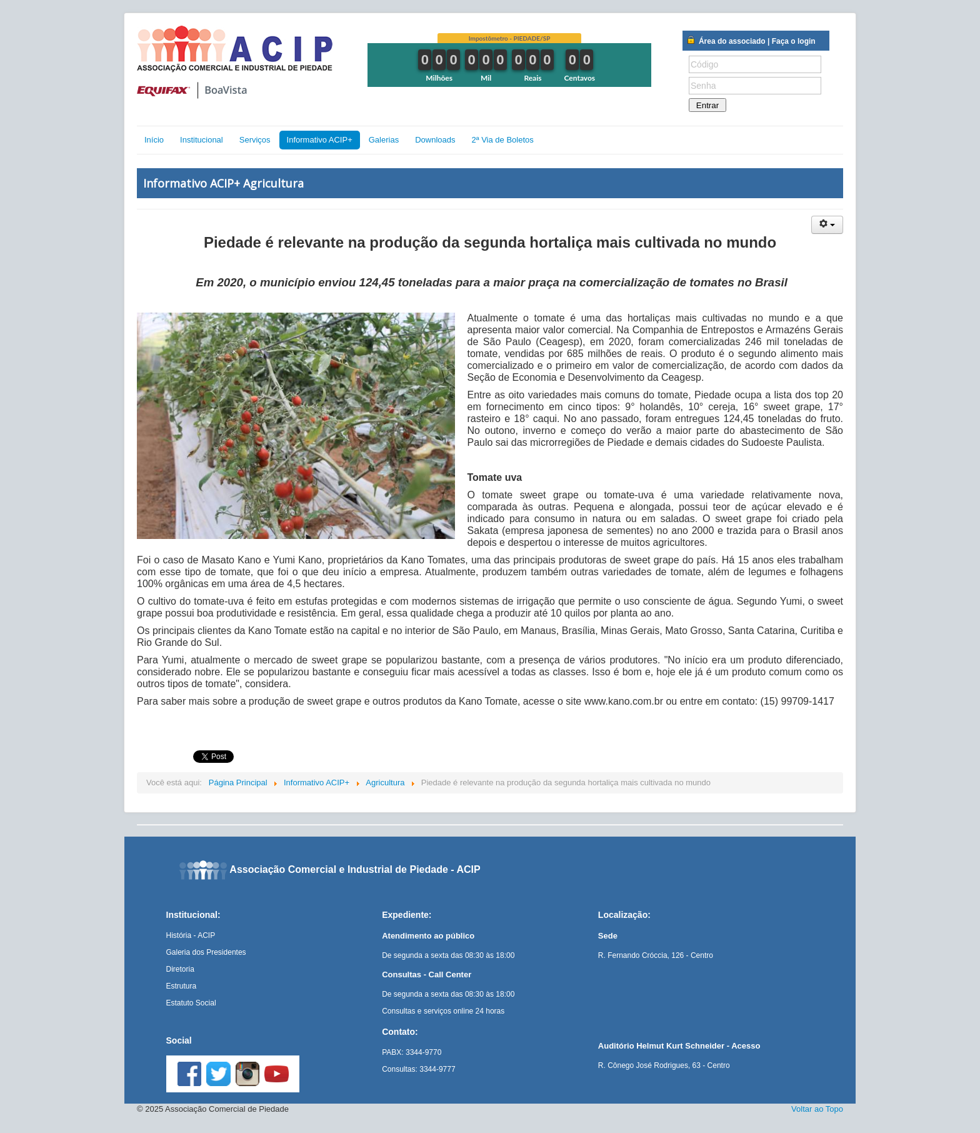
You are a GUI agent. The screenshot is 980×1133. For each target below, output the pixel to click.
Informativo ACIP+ (319, 139)
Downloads (435, 139)
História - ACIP (191, 935)
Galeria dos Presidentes (206, 952)
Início (154, 139)
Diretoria (180, 969)
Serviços (255, 139)
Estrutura (181, 986)
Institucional (201, 139)
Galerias (384, 139)
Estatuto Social (191, 1003)
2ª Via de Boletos (502, 139)
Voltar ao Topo (817, 1109)
